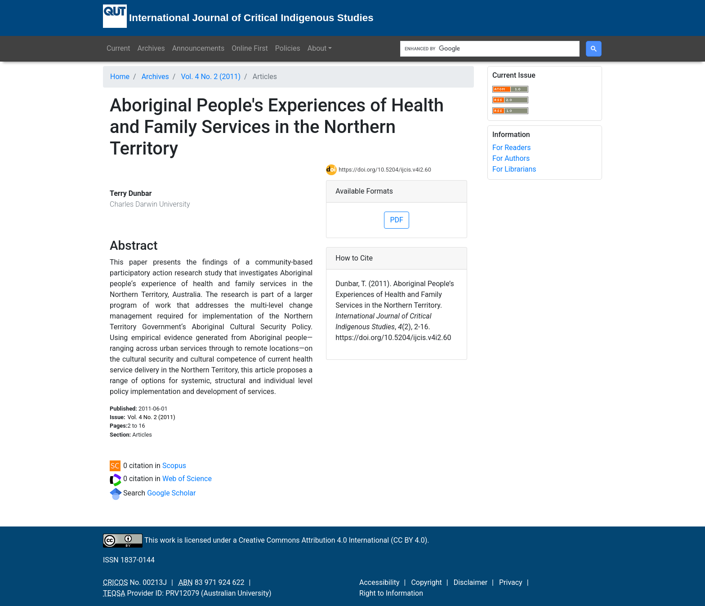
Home (119, 76)
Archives (151, 48)
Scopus (174, 465)
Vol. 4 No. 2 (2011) (211, 76)
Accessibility (379, 582)
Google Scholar (171, 493)
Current (118, 48)
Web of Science (187, 478)
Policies (287, 48)
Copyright (426, 582)
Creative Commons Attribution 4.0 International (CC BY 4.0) (333, 540)
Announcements (198, 48)
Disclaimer (470, 582)
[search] (489, 49)
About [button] (317, 48)
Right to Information (391, 593)
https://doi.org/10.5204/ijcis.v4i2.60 (385, 169)
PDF (396, 220)
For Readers (511, 147)
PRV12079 (182, 593)
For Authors (511, 158)
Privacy (510, 582)
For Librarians (514, 169)
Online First (250, 48)
